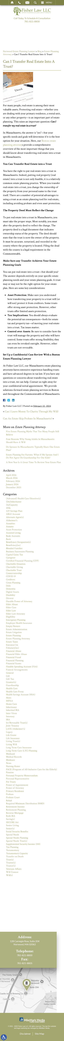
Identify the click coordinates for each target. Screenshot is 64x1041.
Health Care (11, 688)
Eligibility (10, 616)
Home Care (11, 704)
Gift (8, 676)
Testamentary (12, 850)
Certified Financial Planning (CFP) (22, 560)
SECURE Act (12, 822)
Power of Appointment (17, 785)
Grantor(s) (11, 682)
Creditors (10, 579)
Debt (8, 585)
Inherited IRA (12, 710)
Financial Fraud (13, 657)
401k (8, 508)
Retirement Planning (16, 809)
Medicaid (10, 753)
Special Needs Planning (17, 837)
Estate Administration (16, 629)
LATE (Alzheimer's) (15, 728)
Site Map (39, 1033)
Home (12, 2)
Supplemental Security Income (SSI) (23, 844)
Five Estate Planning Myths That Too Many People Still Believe (32, 433)
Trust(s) (10, 859)
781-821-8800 (32, 21)
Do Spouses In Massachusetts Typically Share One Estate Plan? (33, 448)
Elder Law (11, 610)
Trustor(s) (11, 865)
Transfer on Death (14, 856)
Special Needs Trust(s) (16, 841)
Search (35, 2)
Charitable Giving (14, 567)
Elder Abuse (12, 604)
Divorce (10, 598)
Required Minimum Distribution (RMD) (25, 803)
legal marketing (22, 1028)
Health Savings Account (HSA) (20, 694)
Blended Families (14, 548)
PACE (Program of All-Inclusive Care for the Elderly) (31, 769)
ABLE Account (13, 514)
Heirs (8, 697)
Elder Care (11, 607)
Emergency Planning (15, 620)
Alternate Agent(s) (15, 517)
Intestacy (10, 716)
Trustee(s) (11, 862)
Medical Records (14, 756)
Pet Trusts (11, 781)
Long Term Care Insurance (19, 747)
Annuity (10, 526)
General (10, 672)
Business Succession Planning (20, 551)
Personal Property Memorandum (22, 775)
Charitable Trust (14, 570)
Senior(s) (10, 828)
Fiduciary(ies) (12, 648)
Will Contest (12, 872)
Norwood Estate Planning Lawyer (19, 51)
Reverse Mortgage (14, 813)
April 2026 (11, 475)
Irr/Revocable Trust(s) (16, 722)
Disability (10, 595)
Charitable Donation (15, 564)
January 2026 (12, 484)
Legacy (9, 732)
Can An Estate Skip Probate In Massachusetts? (27, 418)
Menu (49, 2)
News (8, 763)
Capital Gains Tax (14, 554)
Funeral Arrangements (17, 669)
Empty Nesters (13, 626)
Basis (8, 539)
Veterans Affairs (13, 869)
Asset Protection (14, 529)
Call (19, 2)
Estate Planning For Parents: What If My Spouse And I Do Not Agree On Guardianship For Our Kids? (32, 456)
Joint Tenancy (12, 725)
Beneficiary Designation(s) (18, 542)
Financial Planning (14, 660)
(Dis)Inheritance (13, 501)
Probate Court (13, 797)
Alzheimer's (11, 520)
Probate (10, 794)
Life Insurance (13, 738)
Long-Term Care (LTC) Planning (21, 750)
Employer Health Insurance (19, 623)
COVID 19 (11, 576)
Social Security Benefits (17, 831)
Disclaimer (25, 1033)
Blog (39, 51)
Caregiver (10, 557)
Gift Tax (10, 679)
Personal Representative (17, 778)
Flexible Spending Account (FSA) (22, 666)
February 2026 (13, 481)
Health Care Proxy (15, 691)
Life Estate (11, 735)
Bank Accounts (13, 536)
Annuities (10, 523)
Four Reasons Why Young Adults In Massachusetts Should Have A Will (30, 441)
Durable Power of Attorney (19, 601)
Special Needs (12, 834)
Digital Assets (12, 592)
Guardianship (12, 685)
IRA (8, 719)
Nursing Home (13, 766)
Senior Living (12, 825)
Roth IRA (10, 816)
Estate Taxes (12, 641)
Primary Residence (15, 791)
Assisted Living (13, 532)
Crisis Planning (13, 582)
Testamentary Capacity (17, 853)
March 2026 (12, 478)
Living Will (11, 744)
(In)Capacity (12, 504)
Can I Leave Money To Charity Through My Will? (31, 411)
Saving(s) (10, 819)
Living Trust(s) (13, 741)
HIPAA (9, 700)
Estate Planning (13, 635)
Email (27, 2)
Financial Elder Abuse (16, 654)
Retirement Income (15, 806)
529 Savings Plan (14, 511)
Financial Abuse (13, 651)
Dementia (10, 588)
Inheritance (11, 707)
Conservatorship (14, 573)
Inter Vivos (11, 713)
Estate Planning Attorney (18, 638)
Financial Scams (13, 663)
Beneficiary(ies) (13, 545)
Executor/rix (12, 645)
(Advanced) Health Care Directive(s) (23, 498)
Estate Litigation (14, 632)
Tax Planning (12, 847)
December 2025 (13, 487)
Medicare (10, 760)
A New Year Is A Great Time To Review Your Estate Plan (33, 462)
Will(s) (9, 875)
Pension (10, 772)
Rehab (9, 800)
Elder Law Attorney (15, 613)
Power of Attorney (15, 788)
